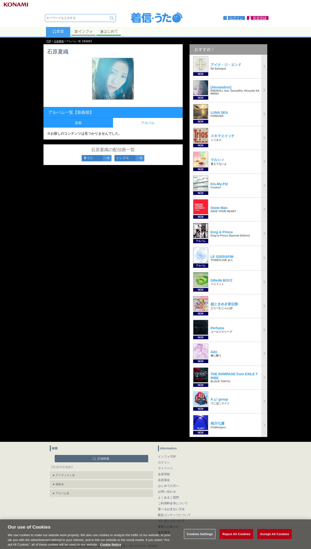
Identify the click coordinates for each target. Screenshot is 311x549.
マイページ (165, 468)
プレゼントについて (171, 521)
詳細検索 (103, 458)
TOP (48, 41)
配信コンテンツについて (174, 515)
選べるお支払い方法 (171, 509)
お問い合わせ (167, 491)
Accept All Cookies (274, 538)
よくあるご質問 (168, 497)
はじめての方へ (168, 486)
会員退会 (164, 480)
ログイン (164, 462)
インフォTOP (167, 456)
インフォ (83, 31)
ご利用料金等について (173, 503)
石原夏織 (59, 41)
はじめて (108, 31)
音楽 (58, 31)
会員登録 (164, 474)
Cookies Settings (200, 538)
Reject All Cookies (236, 538)
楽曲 (78, 123)
